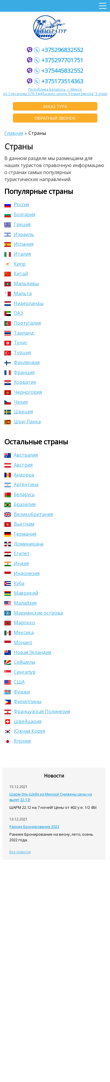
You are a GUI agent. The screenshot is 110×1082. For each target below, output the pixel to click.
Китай (16, 273)
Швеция (18, 411)
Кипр (15, 264)
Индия (16, 563)
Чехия (16, 402)
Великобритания (28, 514)
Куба (14, 583)
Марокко (19, 622)
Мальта (18, 293)
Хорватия (20, 382)
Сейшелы (19, 662)
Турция (17, 352)
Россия (16, 204)
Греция (17, 224)
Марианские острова (33, 613)
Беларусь (19, 494)
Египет (17, 553)
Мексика (19, 632)
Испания (18, 244)
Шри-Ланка (22, 421)
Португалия (22, 323)
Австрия (18, 465)
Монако (18, 642)
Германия (20, 534)
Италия (17, 254)
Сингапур (19, 672)
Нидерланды (23, 303)
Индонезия (22, 573)
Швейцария (22, 721)
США (14, 682)
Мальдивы (21, 283)
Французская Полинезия (37, 711)
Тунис (15, 342)
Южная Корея (24, 731)
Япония (17, 741)
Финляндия (22, 362)
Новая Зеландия (27, 652)
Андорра (19, 475)
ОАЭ (13, 313)
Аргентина (21, 484)
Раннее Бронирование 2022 (34, 826)
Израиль (19, 234)
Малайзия (20, 603)
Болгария (19, 214)
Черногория (23, 392)
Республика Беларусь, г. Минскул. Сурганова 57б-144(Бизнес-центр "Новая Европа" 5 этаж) (55, 92)
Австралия (21, 455)
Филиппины (22, 701)
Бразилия (19, 504)
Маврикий (21, 593)
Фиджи (17, 692)
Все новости (20, 851)
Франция (19, 372)
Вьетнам (19, 524)
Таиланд (19, 333)
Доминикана (23, 544)
